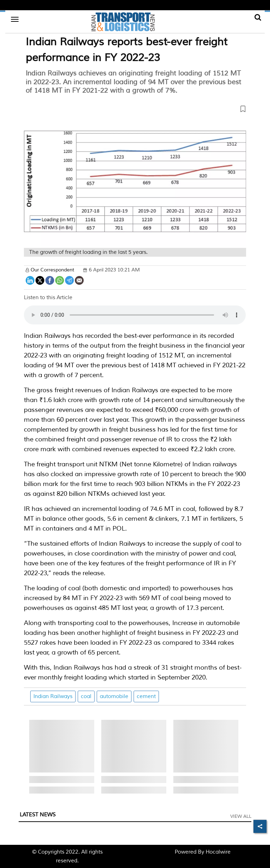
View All (240, 816)
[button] (135, 110)
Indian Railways (52, 696)
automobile (114, 696)
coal (86, 696)
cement (146, 696)
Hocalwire (218, 852)
